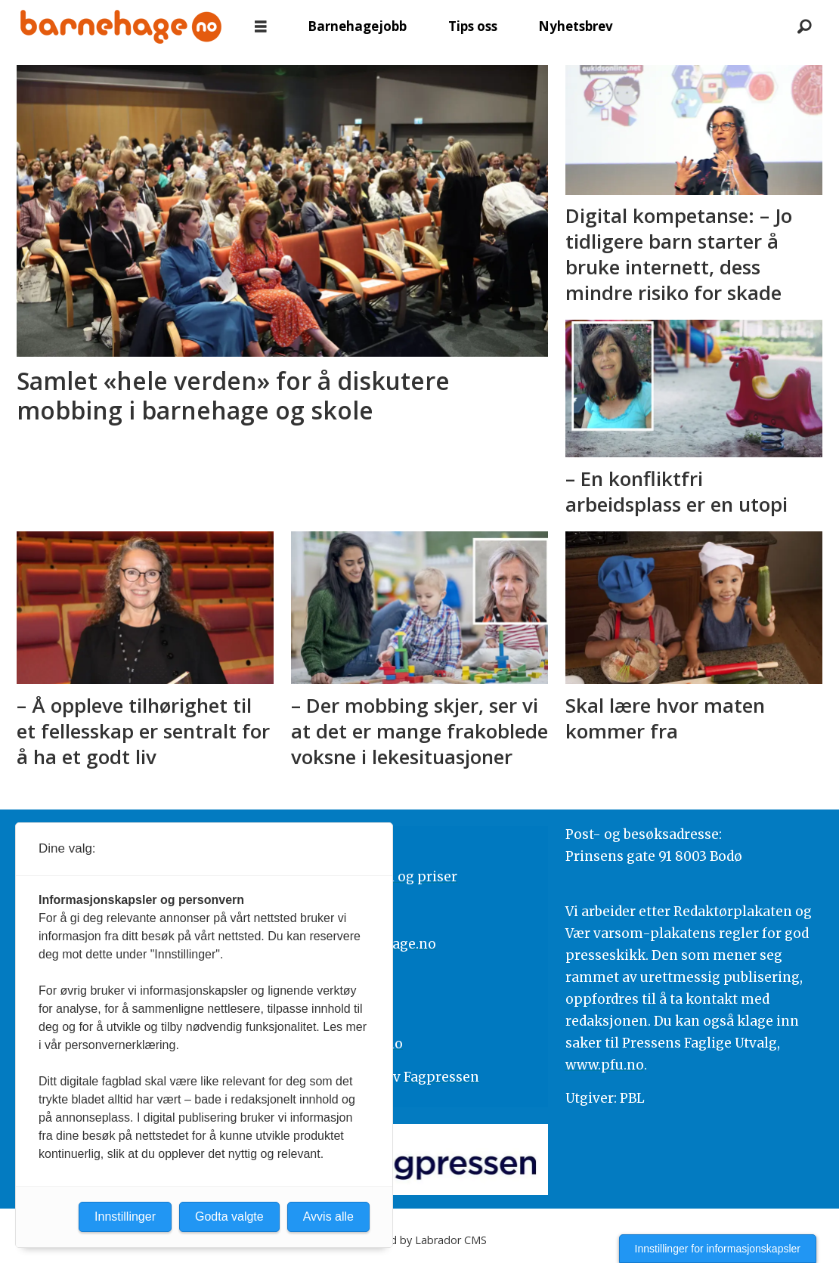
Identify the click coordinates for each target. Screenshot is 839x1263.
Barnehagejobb (357, 26)
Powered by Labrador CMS (419, 1240)
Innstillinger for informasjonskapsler (717, 1249)
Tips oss (472, 26)
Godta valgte (229, 1216)
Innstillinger (125, 1216)
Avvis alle (328, 1216)
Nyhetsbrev (575, 26)
